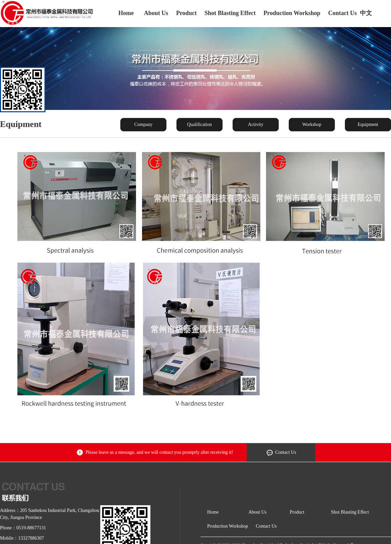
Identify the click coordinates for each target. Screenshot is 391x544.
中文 (366, 13)
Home (126, 13)
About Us (156, 13)
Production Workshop (292, 13)
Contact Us (342, 13)
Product (186, 13)
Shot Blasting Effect (230, 13)
